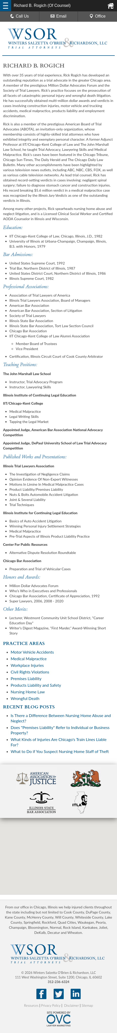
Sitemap (87, 1005)
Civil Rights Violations (30, 671)
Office (97, 16)
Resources (31, 1005)
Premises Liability (26, 678)
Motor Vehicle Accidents (32, 652)
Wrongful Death (25, 698)
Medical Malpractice (29, 658)
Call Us (19, 16)
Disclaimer (71, 1005)
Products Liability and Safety (36, 685)
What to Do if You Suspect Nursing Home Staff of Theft (60, 751)
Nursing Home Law (28, 691)
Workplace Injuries (27, 665)
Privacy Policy (50, 1005)
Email (58, 16)
